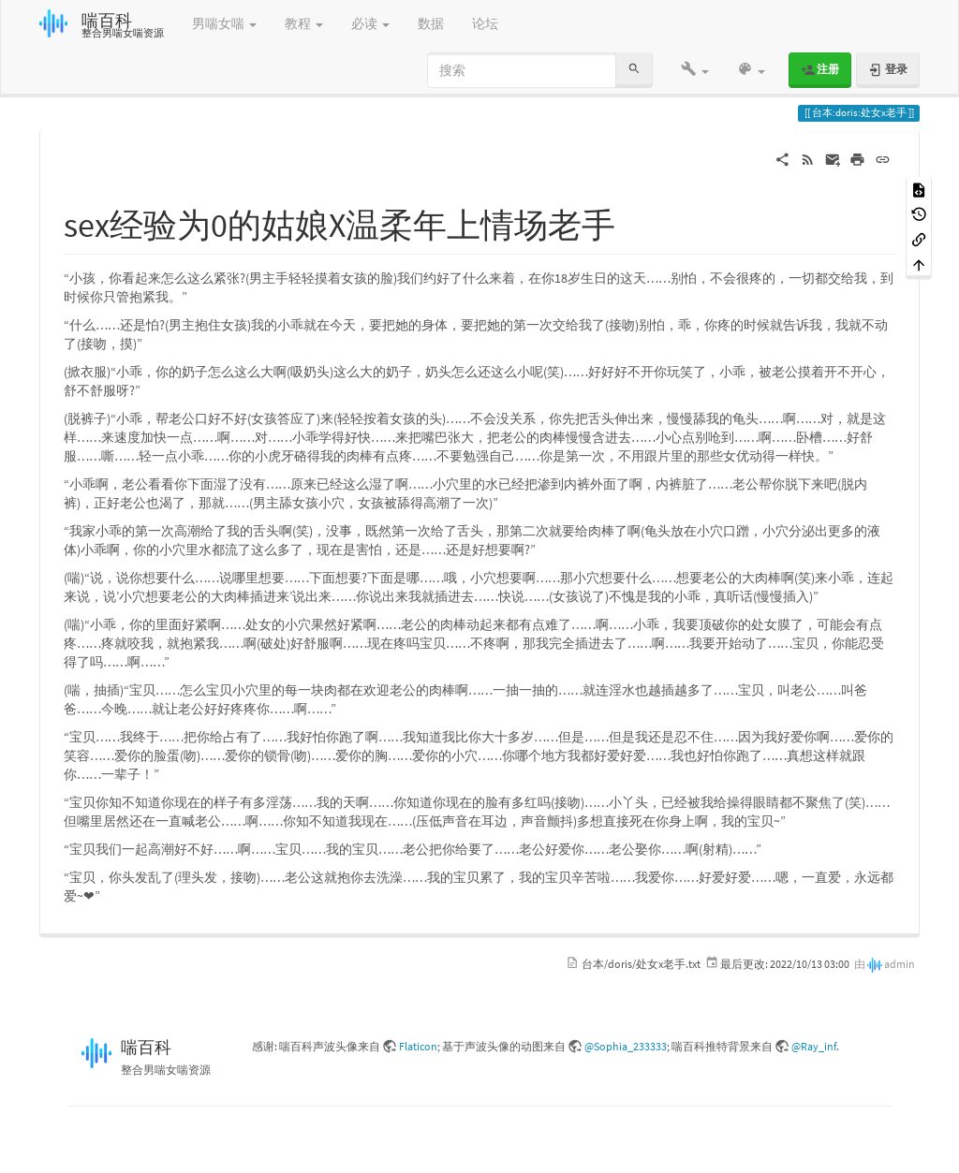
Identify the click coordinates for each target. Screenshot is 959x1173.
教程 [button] (304, 23)
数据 (431, 23)
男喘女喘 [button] (224, 23)
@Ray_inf (813, 1046)
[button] (695, 70)
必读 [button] (370, 23)
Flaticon (418, 1046)
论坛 (485, 23)
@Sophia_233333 (625, 1046)
